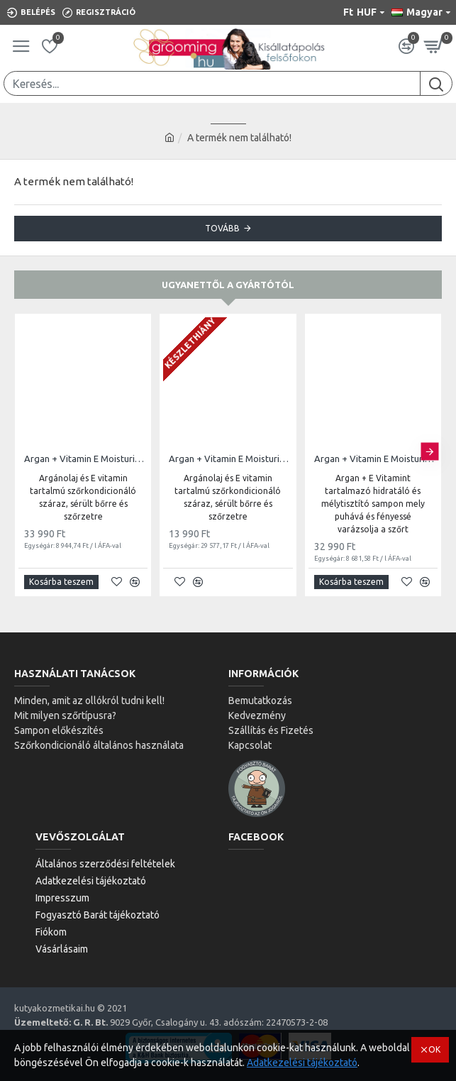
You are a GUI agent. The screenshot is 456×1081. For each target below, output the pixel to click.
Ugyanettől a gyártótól (228, 285)
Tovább (222, 228)
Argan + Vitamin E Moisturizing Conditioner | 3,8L (86, 458)
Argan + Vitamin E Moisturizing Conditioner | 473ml (230, 458)
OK (434, 1049)
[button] (429, 452)
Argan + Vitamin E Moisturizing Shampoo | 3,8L (376, 458)
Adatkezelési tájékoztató (302, 1062)
